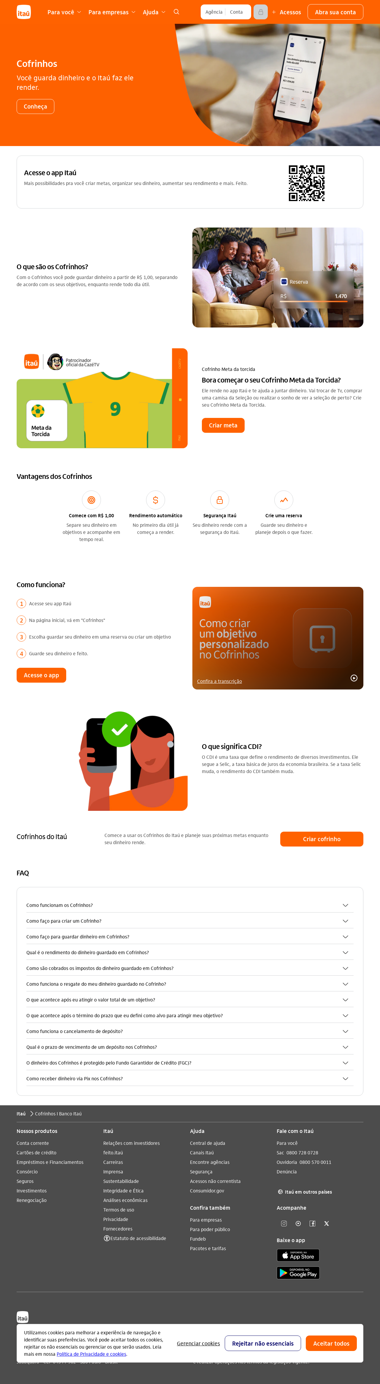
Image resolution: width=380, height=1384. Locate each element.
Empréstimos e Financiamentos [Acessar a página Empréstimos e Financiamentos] (50, 1162)
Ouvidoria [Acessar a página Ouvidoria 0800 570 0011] (287, 1162)
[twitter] (326, 1223)
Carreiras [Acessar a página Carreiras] (113, 1162)
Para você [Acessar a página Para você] (287, 1143)
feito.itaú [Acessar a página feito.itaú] (113, 1152)
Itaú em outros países (304, 1191)
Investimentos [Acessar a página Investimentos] (32, 1190)
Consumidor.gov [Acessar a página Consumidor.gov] (207, 1190)
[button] (335, 12)
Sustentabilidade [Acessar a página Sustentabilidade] (121, 1181)
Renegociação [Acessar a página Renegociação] (32, 1200)
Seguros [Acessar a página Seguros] (25, 1181)
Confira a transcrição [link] (219, 680)
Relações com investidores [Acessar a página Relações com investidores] (131, 1143)
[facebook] (312, 1223)
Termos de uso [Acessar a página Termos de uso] (118, 1209)
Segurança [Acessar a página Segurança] (201, 1171)
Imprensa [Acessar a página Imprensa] (113, 1171)
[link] (176, 12)
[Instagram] (284, 1223)
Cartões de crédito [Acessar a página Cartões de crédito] (36, 1152)
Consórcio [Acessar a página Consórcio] (27, 1171)
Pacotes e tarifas (208, 1248)
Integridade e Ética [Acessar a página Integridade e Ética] (123, 1190)
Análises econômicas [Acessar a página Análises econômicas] (125, 1200)
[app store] (298, 1255)
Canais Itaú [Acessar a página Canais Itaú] (202, 1152)
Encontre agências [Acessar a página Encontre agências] (209, 1162)
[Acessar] (261, 11)
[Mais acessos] (285, 12)
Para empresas (206, 1219)
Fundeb (198, 1238)
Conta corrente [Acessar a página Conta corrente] (33, 1143)
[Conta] (236, 11)
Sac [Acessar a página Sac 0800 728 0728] (280, 1152)
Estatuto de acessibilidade (138, 1238)
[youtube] (298, 1223)
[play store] (298, 1273)
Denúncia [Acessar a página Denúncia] (287, 1171)
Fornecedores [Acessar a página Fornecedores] (117, 1228)
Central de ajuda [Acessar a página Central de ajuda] (207, 1143)
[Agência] (214, 11)
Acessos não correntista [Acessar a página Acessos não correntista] (215, 1181)
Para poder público (210, 1229)
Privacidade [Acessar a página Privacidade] (115, 1219)
